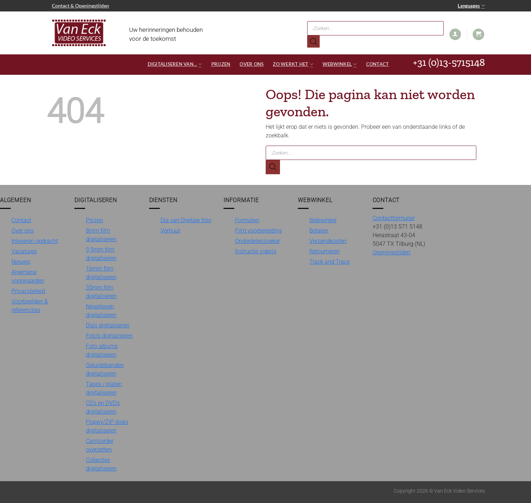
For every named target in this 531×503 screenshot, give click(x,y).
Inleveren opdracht (34, 241)
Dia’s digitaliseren (107, 325)
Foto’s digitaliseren (109, 335)
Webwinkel (340, 64)
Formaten (247, 220)
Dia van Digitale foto (186, 220)
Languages (471, 5)
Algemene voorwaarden (27, 276)
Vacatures (24, 251)
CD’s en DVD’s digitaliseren (103, 407)
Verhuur (170, 230)
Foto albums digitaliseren (102, 350)
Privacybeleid (28, 291)
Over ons (252, 64)
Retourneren (324, 251)
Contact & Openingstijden (80, 6)
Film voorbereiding (258, 230)
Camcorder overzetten (99, 445)
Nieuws (20, 261)
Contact (377, 64)
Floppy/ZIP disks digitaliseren (107, 426)
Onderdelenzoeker (257, 241)
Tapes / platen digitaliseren (104, 388)
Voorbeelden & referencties (29, 305)
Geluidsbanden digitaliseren (105, 369)
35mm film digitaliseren (101, 291)
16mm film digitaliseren (101, 272)
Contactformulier (394, 218)
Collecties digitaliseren (101, 464)
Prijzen (221, 64)
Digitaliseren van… (175, 64)
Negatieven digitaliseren (101, 310)
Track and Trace (329, 261)
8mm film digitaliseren (101, 235)
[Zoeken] (313, 41)
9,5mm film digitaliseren (101, 254)
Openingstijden (391, 252)
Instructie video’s (255, 251)
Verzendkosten (327, 241)
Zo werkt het (293, 64)
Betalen (318, 230)
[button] (455, 34)
